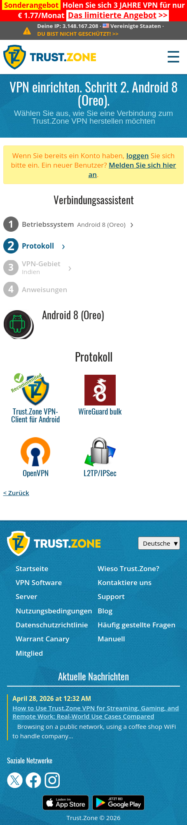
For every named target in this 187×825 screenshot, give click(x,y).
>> (118, 15)
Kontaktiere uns (125, 582)
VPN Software (39, 582)
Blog (105, 610)
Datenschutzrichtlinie (52, 624)
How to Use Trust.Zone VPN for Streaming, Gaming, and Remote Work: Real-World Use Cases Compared (95, 712)
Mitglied (29, 653)
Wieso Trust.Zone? (128, 568)
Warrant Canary (42, 638)
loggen (137, 155)
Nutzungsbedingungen (54, 610)
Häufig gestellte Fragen (136, 624)
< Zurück (16, 493)
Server (26, 596)
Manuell (111, 638)
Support (111, 596)
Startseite (32, 568)
